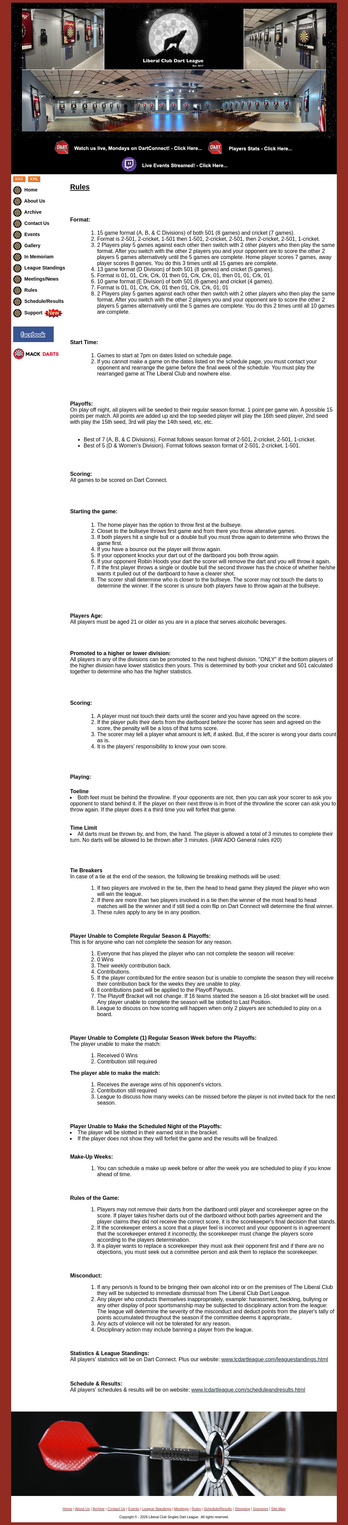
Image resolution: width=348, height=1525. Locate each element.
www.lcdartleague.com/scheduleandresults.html (248, 1390)
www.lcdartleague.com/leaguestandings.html (274, 1359)
